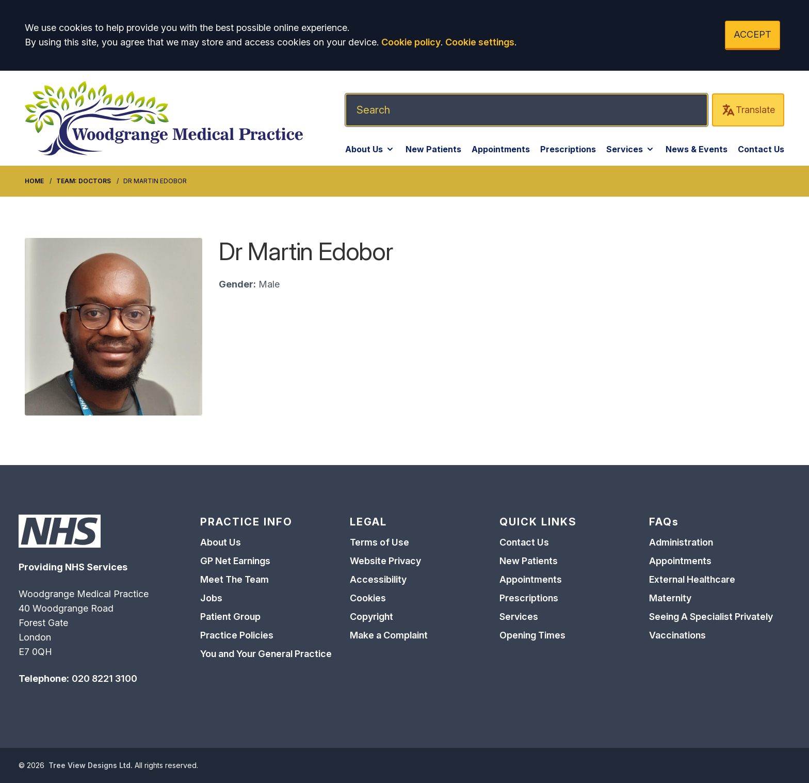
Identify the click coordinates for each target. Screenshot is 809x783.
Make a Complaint (389, 635)
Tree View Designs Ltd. (90, 765)
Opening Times (532, 635)
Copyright (371, 616)
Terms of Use (379, 542)
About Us (370, 149)
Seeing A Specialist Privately (711, 616)
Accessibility (378, 579)
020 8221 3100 (104, 678)
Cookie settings (479, 42)
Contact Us (761, 149)
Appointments (501, 149)
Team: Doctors (83, 181)
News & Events (696, 149)
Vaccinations (677, 635)
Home (34, 181)
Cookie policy (411, 42)
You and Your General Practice (266, 653)
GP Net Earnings (235, 560)
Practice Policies (236, 635)
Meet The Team (234, 579)
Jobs (211, 598)
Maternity (670, 598)
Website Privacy (385, 560)
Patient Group (230, 616)
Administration (681, 542)
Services (630, 149)
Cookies (368, 598)
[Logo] (164, 118)
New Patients (433, 149)
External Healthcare (692, 579)
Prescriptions (568, 149)
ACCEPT (752, 34)
